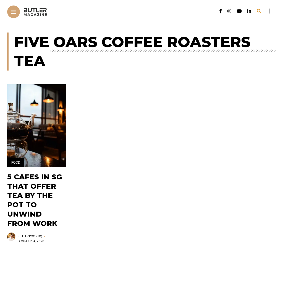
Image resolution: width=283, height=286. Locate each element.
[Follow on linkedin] (249, 11)
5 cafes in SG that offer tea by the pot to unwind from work (34, 200)
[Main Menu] (13, 12)
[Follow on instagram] (229, 11)
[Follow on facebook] (220, 11)
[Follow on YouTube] (239, 11)
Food (15, 162)
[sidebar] (269, 11)
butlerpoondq (30, 236)
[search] (259, 11)
